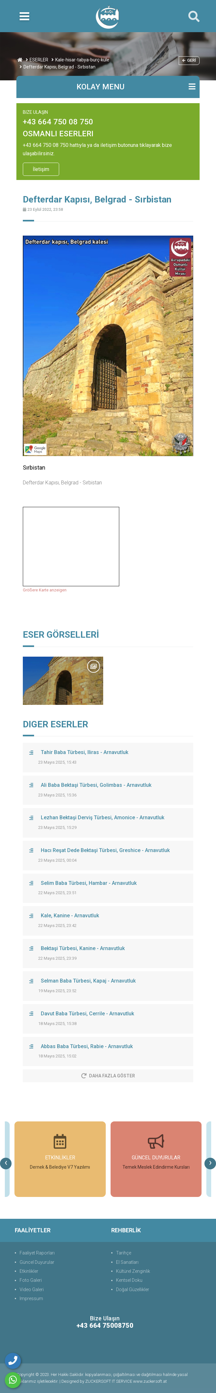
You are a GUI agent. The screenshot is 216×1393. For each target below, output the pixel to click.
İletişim (41, 169)
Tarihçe (123, 1252)
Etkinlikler (29, 1271)
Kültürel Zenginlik (133, 1271)
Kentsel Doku (129, 1280)
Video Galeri (32, 1289)
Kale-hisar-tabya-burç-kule (82, 59)
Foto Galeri (31, 1280)
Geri (189, 60)
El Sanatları (127, 1262)
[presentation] (6, 1163)
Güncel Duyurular (37, 1262)
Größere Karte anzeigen (45, 590)
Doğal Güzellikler (132, 1289)
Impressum (31, 1298)
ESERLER (39, 59)
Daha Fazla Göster (108, 1075)
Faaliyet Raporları (37, 1252)
